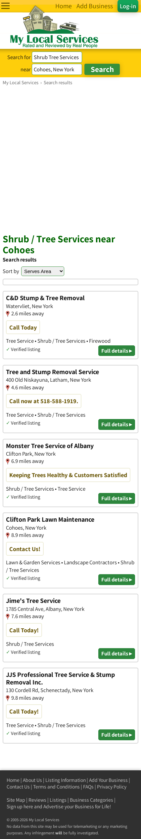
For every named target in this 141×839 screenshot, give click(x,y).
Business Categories (91, 800)
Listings (58, 800)
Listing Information (65, 780)
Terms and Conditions (56, 787)
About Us (32, 780)
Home (13, 780)
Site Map (16, 800)
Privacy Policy (111, 787)
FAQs (88, 787)
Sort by (11, 271)
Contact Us (18, 787)
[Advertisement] (70, 159)
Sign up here (20, 806)
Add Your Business (108, 780)
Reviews (37, 800)
